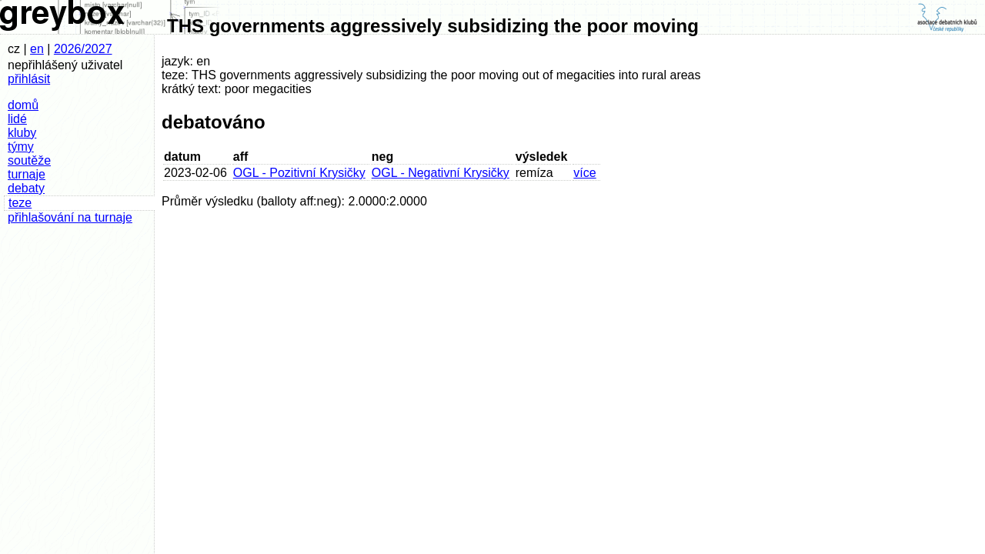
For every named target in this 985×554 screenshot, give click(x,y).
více (584, 172)
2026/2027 (83, 48)
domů (23, 105)
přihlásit (29, 78)
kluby (22, 132)
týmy (21, 146)
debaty (26, 188)
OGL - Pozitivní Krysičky (299, 172)
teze (20, 202)
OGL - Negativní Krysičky (440, 172)
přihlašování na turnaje (70, 217)
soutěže (29, 160)
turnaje (26, 174)
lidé (17, 118)
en (37, 48)
